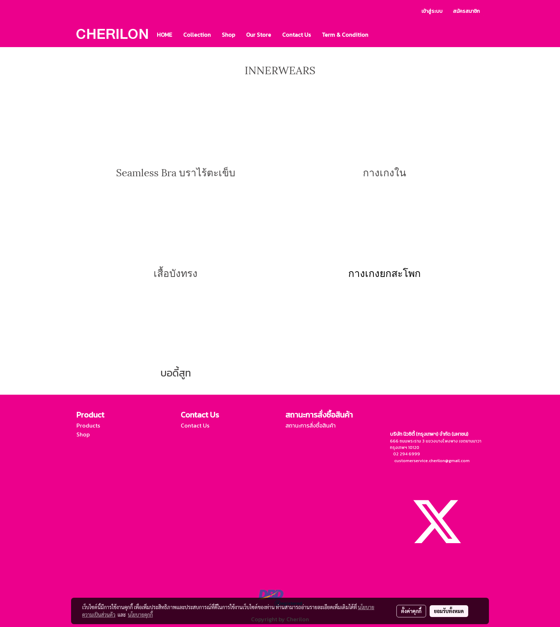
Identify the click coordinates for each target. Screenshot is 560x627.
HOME (164, 34)
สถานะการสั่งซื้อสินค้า (310, 425)
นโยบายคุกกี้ (140, 614)
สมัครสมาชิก (466, 11)
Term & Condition (345, 34)
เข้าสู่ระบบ (431, 11)
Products (88, 425)
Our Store (258, 34)
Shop (228, 34)
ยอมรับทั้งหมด (449, 611)
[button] (380, 34)
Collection (197, 34)
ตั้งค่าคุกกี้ (411, 611)
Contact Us (296, 34)
